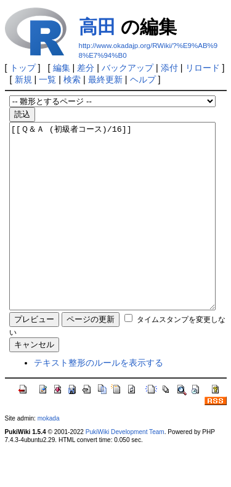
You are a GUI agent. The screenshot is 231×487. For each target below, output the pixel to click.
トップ (23, 68)
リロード (202, 68)
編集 (61, 68)
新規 (23, 79)
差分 (85, 68)
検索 (72, 79)
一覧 (47, 79)
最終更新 (105, 79)
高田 (97, 27)
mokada (49, 455)
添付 (169, 68)
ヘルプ (143, 79)
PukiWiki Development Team (125, 468)
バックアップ (127, 68)
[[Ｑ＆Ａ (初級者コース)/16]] (112, 234)
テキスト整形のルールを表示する (98, 399)
